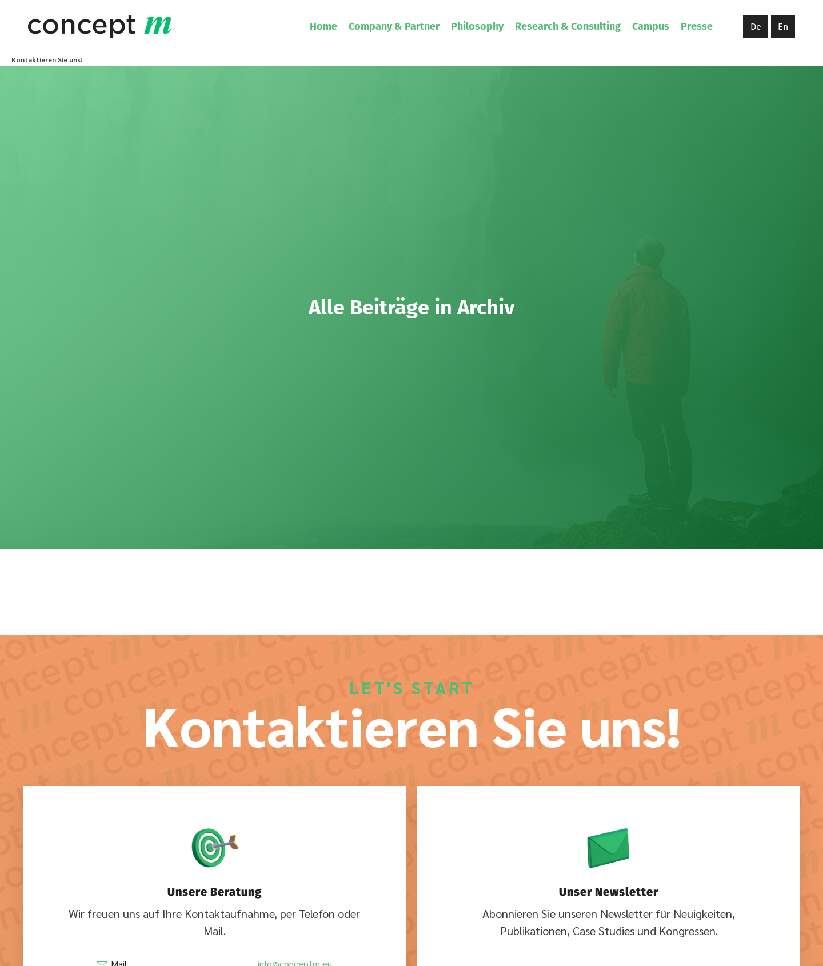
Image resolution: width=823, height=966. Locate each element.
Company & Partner (394, 26)
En (783, 26)
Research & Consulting (568, 26)
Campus (650, 26)
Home (323, 26)
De (755, 26)
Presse (697, 26)
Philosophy (477, 26)
